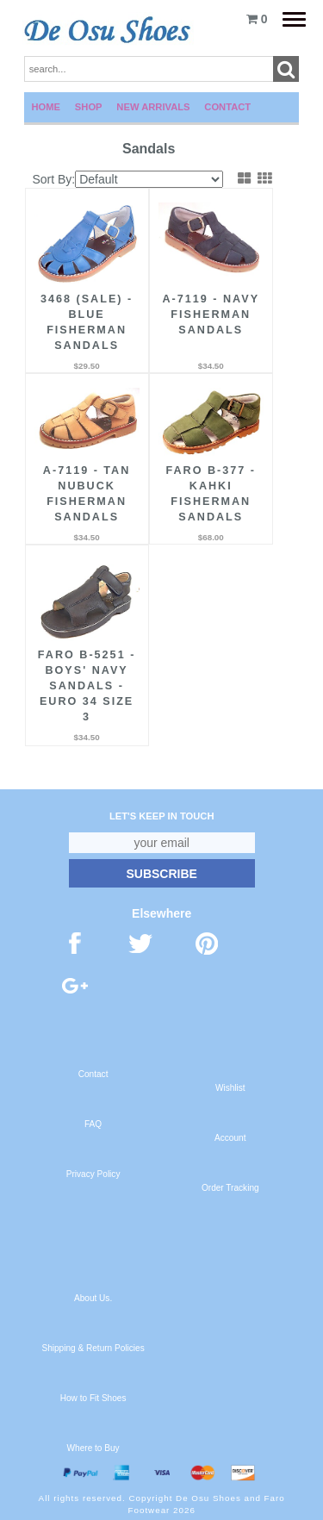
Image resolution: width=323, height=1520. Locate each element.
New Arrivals (152, 107)
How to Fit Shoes (93, 1398)
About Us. (93, 1298)
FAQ (93, 1124)
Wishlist (230, 1088)
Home (46, 107)
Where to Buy (93, 1448)
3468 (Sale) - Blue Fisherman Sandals (86, 322)
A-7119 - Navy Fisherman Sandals (211, 314)
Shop (88, 107)
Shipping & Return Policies (92, 1348)
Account (229, 1138)
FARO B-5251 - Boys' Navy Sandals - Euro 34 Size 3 (86, 686)
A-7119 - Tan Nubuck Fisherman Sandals (86, 493)
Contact (227, 107)
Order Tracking (230, 1188)
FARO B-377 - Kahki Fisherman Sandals (211, 493)
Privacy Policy (93, 1174)
